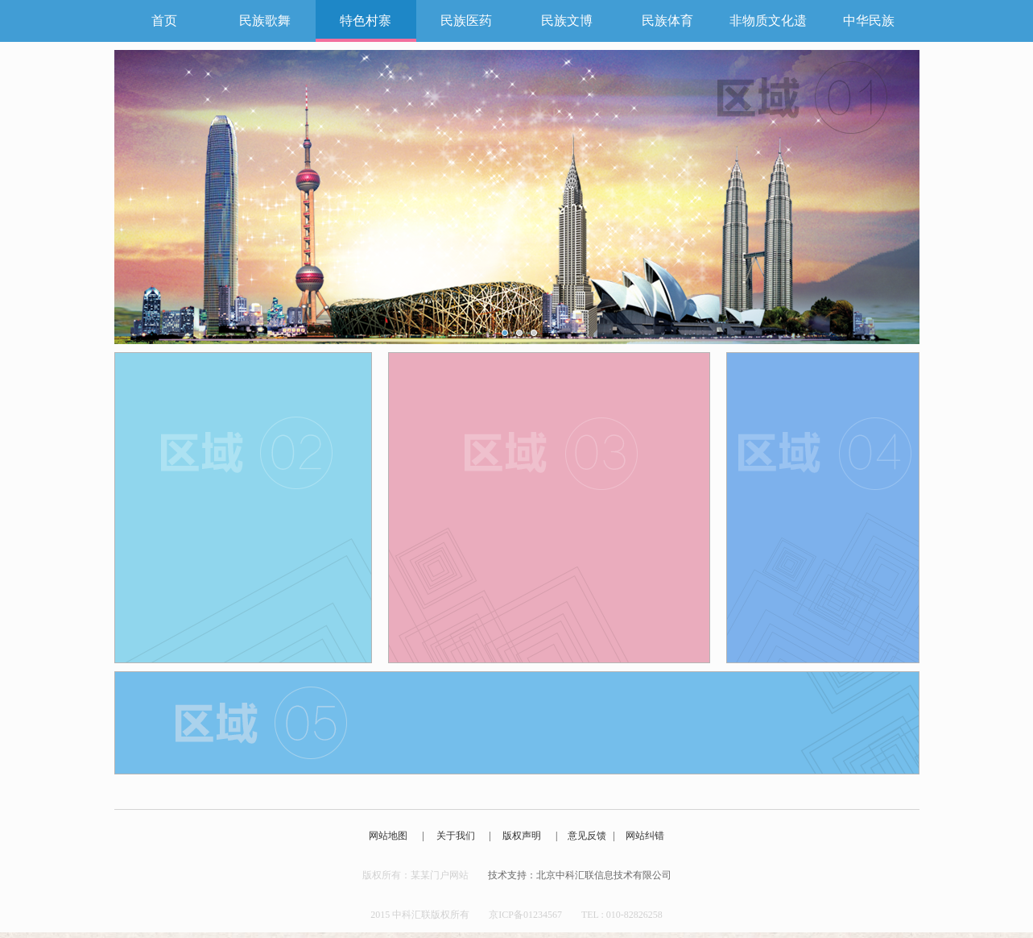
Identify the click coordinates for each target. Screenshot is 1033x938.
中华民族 (869, 20)
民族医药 (466, 20)
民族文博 (567, 20)
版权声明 (521, 835)
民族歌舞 (265, 20)
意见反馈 (587, 835)
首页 (164, 20)
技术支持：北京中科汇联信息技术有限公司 (579, 875)
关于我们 (455, 835)
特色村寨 (365, 20)
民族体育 (667, 20)
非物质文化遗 (768, 20)
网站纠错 (645, 835)
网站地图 (388, 835)
